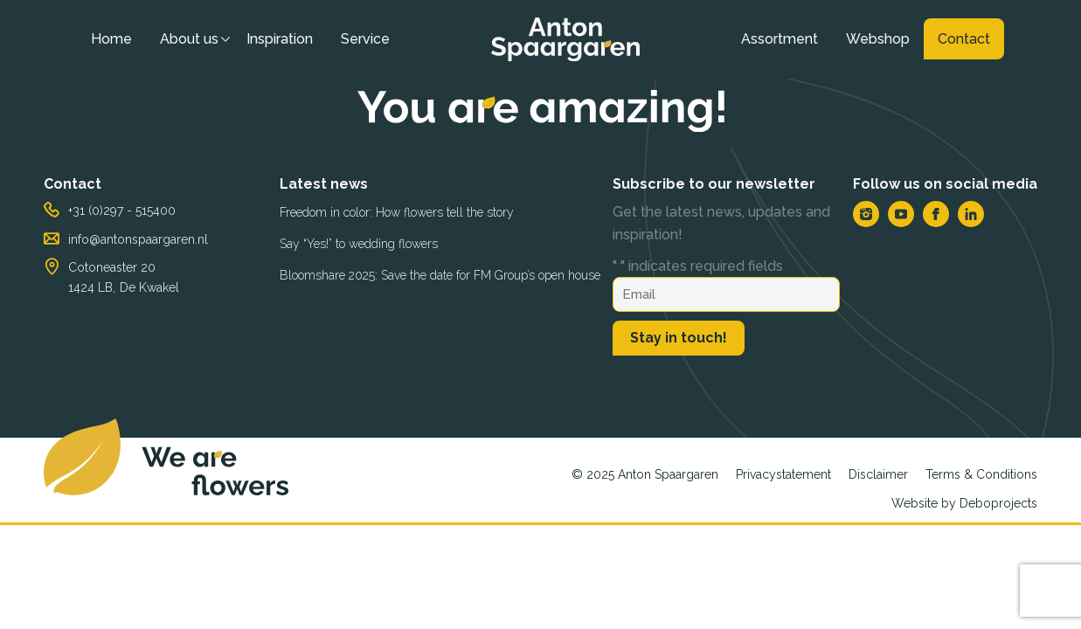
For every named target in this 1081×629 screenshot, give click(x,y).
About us (189, 39)
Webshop (878, 39)
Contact (964, 39)
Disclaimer (878, 474)
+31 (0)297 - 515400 (122, 211)
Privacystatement (783, 474)
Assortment (779, 39)
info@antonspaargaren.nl (138, 239)
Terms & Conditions (981, 474)
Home (111, 39)
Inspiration (279, 39)
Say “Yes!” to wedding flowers (359, 244)
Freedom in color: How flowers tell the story (397, 212)
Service (365, 39)
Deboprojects (998, 503)
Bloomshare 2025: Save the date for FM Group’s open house (440, 275)
